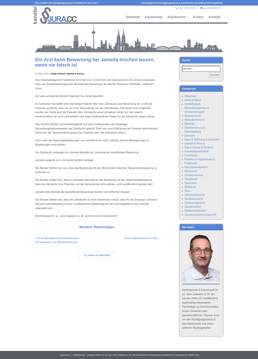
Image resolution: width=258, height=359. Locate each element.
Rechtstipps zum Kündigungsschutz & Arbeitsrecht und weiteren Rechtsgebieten (182, 3)
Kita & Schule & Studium (199, 147)
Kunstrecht (191, 155)
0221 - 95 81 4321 (186, 8)
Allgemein (190, 96)
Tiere (188, 191)
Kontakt (214, 17)
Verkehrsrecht (193, 206)
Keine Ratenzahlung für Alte (140, 238)
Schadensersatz (194, 175)
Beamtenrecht (193, 115)
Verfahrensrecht (194, 198)
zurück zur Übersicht (97, 255)
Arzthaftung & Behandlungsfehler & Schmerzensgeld (197, 108)
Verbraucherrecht (195, 194)
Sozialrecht (191, 179)
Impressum (65, 355)
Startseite (133, 17)
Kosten (198, 17)
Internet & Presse (75, 73)
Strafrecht (190, 187)
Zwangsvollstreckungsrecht (200, 214)
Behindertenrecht (195, 119)
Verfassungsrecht (195, 202)
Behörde (190, 123)
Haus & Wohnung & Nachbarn (202, 139)
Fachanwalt (153, 17)
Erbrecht (189, 135)
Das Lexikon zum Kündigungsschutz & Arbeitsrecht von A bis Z (67, 3)
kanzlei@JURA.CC (212, 8)
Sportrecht (191, 183)
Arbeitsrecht (177, 17)
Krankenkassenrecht (197, 151)
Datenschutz (79, 355)
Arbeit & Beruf (58, 73)
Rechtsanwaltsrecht (196, 167)
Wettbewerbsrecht (195, 210)
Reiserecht (191, 171)
